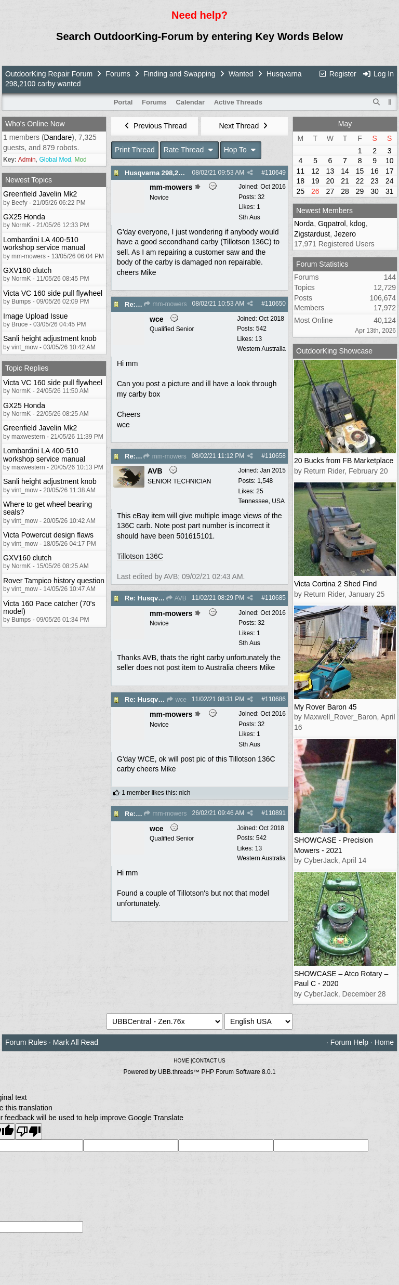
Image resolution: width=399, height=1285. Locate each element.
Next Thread (244, 126)
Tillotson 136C (140, 556)
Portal (123, 102)
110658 (275, 456)
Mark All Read (75, 1042)
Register (337, 74)
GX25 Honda (24, 217)
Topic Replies (26, 368)
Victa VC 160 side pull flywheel (52, 293)
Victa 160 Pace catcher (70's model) (49, 607)
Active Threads (238, 102)
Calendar (190, 102)
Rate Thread (189, 150)
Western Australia (261, 348)
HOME (181, 1061)
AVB (176, 598)
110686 (275, 699)
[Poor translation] (28, 1131)
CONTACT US (208, 1061)
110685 (275, 597)
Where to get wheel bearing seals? (47, 508)
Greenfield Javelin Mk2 (40, 194)
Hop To (241, 150)
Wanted (241, 74)
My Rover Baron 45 (325, 707)
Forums (117, 74)
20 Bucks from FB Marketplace (343, 460)
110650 (275, 303)
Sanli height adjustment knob (50, 338)
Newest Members (324, 210)
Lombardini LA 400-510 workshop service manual (44, 243)
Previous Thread (155, 126)
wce (176, 699)
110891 (275, 813)
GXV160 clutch (27, 270)
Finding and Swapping (179, 74)
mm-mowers (165, 304)
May (345, 124)
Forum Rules (26, 1042)
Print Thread (135, 150)
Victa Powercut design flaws (48, 535)
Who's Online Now (35, 124)
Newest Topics (28, 180)
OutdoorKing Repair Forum (48, 74)
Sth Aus (249, 217)
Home (384, 1042)
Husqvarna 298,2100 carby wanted (180, 173)
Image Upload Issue (35, 316)
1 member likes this (148, 792)
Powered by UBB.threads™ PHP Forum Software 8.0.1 (199, 1072)
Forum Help (349, 1042)
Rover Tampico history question (53, 580)
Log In (378, 74)
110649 (275, 172)
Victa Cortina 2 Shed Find (335, 584)
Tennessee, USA (261, 501)
